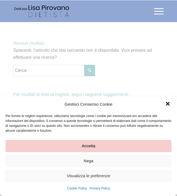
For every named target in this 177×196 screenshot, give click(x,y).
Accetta (88, 145)
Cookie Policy (77, 188)
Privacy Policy (100, 188)
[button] (168, 104)
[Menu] (156, 11)
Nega (88, 160)
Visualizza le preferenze (88, 175)
